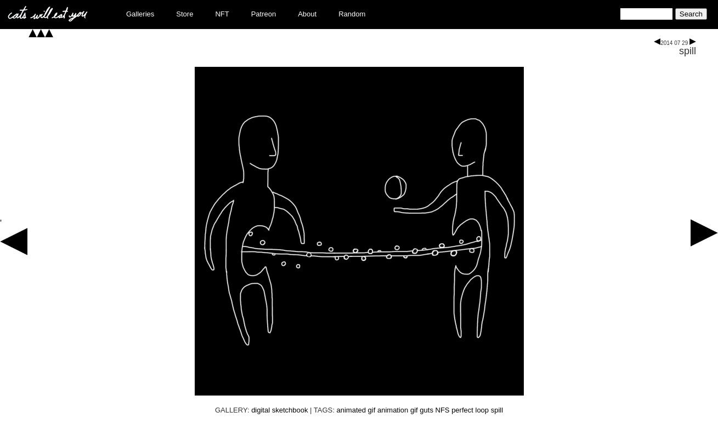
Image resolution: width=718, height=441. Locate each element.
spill (687, 50)
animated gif (356, 410)
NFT (222, 14)
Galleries (140, 14)
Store (184, 14)
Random (351, 14)
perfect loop (470, 410)
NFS (443, 410)
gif (414, 410)
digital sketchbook (279, 410)
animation (392, 410)
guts (426, 410)
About (307, 14)
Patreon (263, 14)
